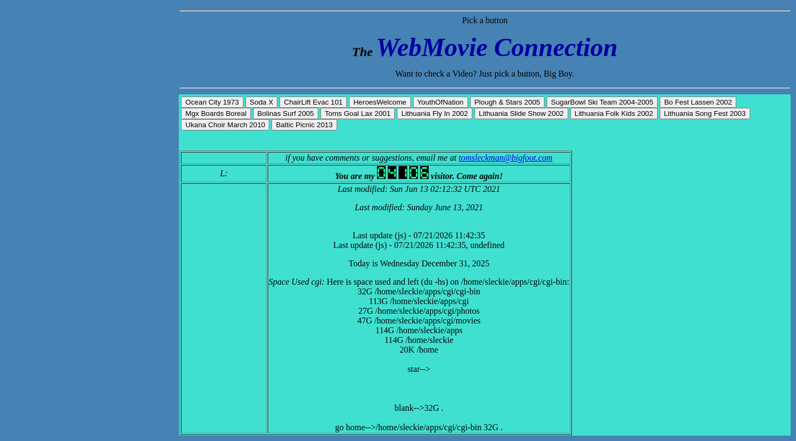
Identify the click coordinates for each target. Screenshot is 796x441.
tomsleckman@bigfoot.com (506, 157)
